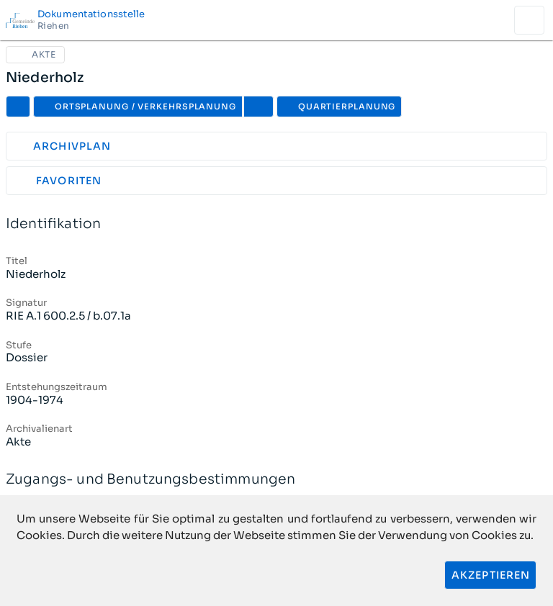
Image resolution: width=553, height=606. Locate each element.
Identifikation (276, 224)
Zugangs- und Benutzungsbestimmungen (276, 480)
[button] (258, 106)
